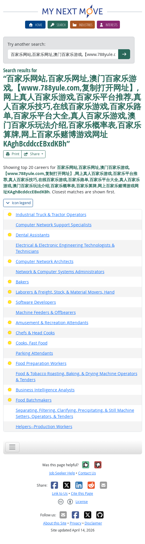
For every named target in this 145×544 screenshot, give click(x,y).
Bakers (22, 282)
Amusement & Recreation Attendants (52, 322)
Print (13, 153)
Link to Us (60, 493)
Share (32, 153)
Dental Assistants (33, 235)
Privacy (75, 523)
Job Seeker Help (62, 473)
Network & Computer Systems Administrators (60, 271)
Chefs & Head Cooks (35, 332)
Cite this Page (82, 493)
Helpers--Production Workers (44, 426)
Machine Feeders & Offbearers (46, 312)
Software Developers (36, 302)
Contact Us (87, 473)
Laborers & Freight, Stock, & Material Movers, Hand (65, 292)
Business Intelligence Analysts (45, 390)
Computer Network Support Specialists (54, 224)
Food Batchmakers (34, 400)
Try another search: (27, 44)
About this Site (55, 523)
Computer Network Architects (45, 261)
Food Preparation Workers (41, 363)
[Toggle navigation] (12, 447)
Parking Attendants (34, 353)
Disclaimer (93, 523)
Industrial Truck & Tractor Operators (51, 214)
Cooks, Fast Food (32, 343)
